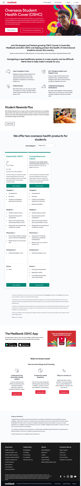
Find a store (63, 454)
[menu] (4, 2)
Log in (77, 2)
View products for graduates (31, 30)
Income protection (10, 469)
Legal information (66, 483)
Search (68, 2)
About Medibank (45, 449)
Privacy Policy (58, 483)
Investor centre (45, 459)
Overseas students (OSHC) (12, 457)
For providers (26, 454)
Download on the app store (25, 344)
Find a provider (57, 2)
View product (11, 30)
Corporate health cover (11, 452)
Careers (43, 454)
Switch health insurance (11, 454)
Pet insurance (8, 464)
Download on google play (11, 344)
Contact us (64, 392)
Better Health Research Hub (48, 461)
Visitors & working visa (11, 459)
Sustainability (45, 457)
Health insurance (9, 449)
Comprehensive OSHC (37, 156)
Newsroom (44, 452)
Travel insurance (9, 461)
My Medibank (27, 449)
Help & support (47, 2)
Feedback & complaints (66, 459)
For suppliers (26, 457)
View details (16, 185)
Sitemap (74, 483)
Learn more (9, 123)
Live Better (26, 452)
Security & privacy (28, 459)
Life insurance (9, 466)
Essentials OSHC (14, 155)
